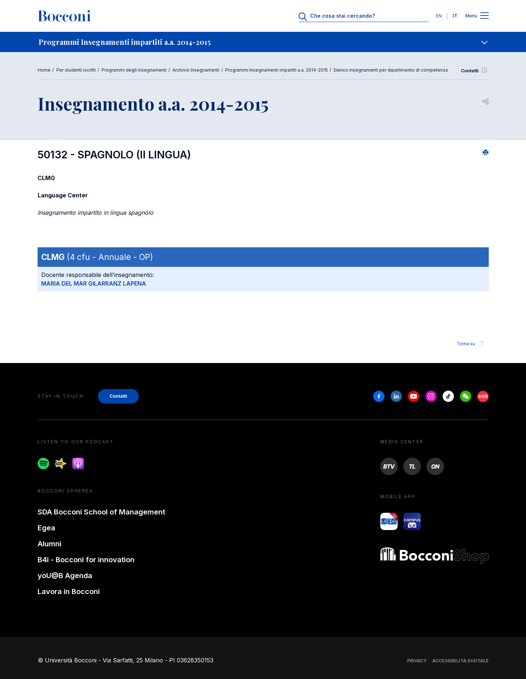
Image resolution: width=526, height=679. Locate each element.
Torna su (472, 344)
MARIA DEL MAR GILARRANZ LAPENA (93, 283)
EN (439, 15)
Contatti (475, 71)
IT (455, 15)
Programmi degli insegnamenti (134, 70)
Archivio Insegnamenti (195, 70)
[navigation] (263, 42)
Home (44, 70)
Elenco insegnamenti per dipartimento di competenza (391, 70)
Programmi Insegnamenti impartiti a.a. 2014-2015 (276, 70)
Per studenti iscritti (76, 70)
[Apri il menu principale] (484, 16)
